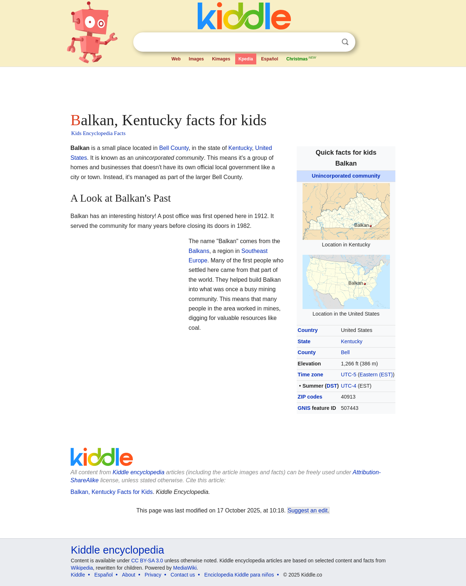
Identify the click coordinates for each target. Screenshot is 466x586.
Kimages (221, 59)
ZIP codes (310, 397)
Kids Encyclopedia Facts (98, 133)
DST (332, 386)
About (128, 575)
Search (345, 42)
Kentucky (351, 341)
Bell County (174, 148)
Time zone (310, 374)
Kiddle (78, 575)
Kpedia (245, 59)
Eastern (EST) (376, 374)
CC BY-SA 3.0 (147, 560)
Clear (330, 42)
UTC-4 (348, 386)
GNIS (304, 408)
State (304, 341)
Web (176, 59)
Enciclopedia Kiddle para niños (239, 575)
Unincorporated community (346, 176)
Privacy (153, 575)
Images (196, 59)
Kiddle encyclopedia (117, 550)
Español (269, 59)
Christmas (301, 58)
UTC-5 (348, 374)
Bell (345, 352)
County (307, 352)
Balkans (199, 251)
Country (308, 330)
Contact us (183, 575)
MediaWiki (185, 568)
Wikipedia (82, 568)
